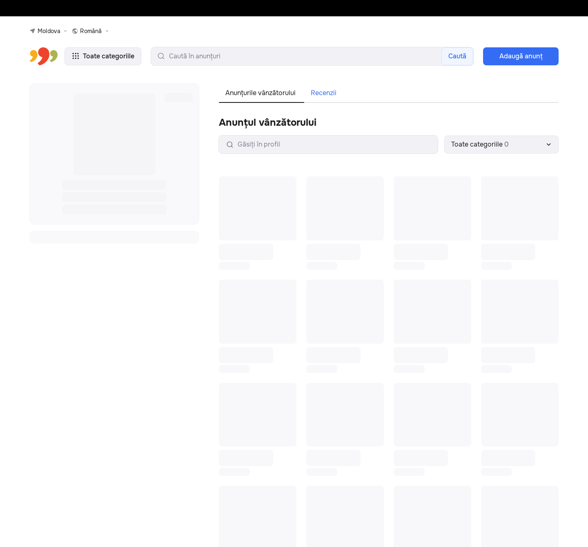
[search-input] (312, 56)
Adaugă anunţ (521, 56)
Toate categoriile (102, 56)
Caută (457, 56)
